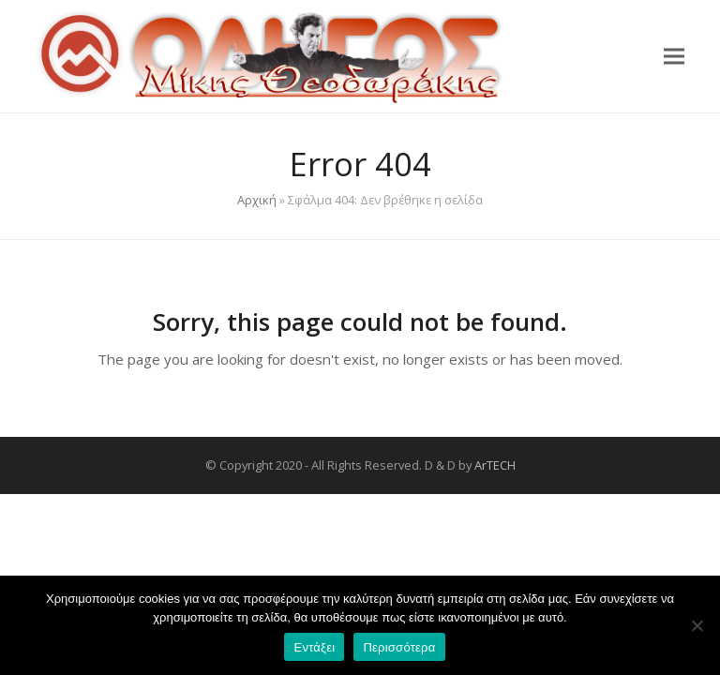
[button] (674, 56)
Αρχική (257, 199)
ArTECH (495, 465)
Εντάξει (314, 647)
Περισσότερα (399, 647)
